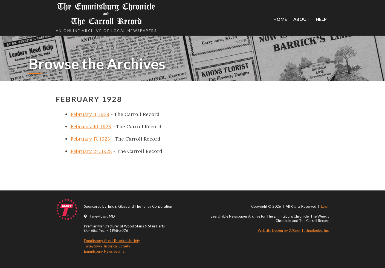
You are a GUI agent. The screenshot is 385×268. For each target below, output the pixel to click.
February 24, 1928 (91, 151)
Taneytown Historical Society (107, 246)
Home (280, 19)
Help (321, 19)
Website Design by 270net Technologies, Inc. (293, 230)
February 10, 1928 (91, 126)
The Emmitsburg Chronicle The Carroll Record (106, 14)
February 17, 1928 (90, 139)
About (301, 19)
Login (325, 206)
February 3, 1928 (90, 114)
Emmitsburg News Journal (104, 251)
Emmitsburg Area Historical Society (112, 240)
